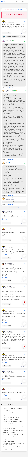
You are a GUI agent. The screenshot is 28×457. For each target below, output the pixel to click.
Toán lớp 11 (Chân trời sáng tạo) (10, 412)
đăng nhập (18, 14)
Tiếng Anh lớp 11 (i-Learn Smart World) (12, 417)
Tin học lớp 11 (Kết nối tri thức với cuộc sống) (13, 446)
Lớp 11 (4, 32)
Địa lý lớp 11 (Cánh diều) (8, 441)
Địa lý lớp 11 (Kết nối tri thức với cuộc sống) (12, 439)
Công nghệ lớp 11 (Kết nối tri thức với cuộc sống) (13, 449)
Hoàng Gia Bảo (8, 211)
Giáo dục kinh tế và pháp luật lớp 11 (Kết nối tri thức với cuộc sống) (13, 444)
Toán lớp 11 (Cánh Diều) (8, 410)
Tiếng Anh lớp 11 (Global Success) (10, 419)
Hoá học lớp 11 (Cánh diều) (9, 428)
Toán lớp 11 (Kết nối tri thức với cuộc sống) (12, 408)
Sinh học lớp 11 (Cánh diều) (9, 432)
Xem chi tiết (4, 219)
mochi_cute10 (9, 40)
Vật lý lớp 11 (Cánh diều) (8, 423)
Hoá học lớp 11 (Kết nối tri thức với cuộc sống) (13, 426)
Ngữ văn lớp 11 (6, 415)
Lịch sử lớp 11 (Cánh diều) (9, 436)
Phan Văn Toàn (11, 90)
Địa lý (9, 32)
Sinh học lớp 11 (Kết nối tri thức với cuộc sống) (13, 430)
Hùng (7, 162)
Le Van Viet (7, 21)
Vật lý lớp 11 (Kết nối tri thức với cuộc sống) (12, 421)
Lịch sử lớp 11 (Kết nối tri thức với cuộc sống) (13, 434)
